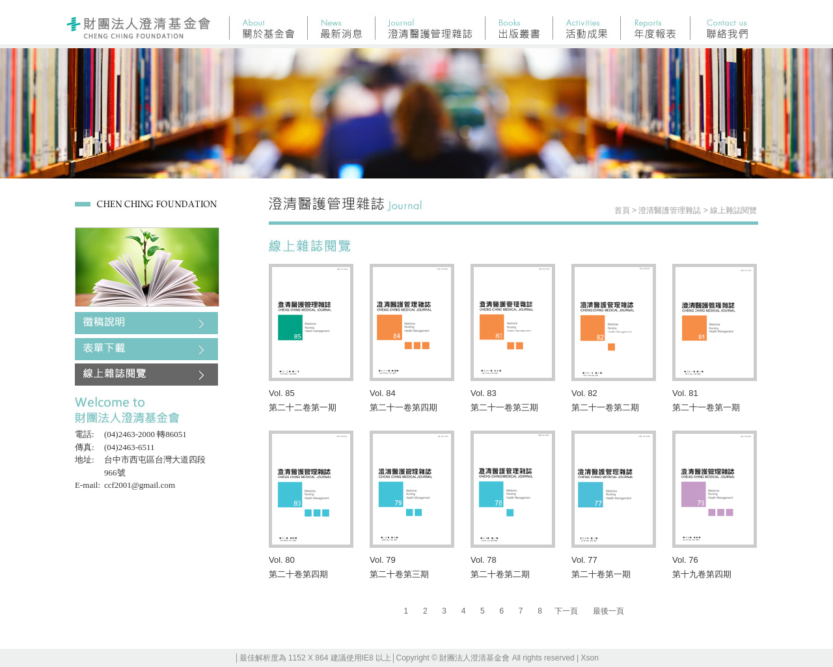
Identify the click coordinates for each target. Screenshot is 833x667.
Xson (590, 657)
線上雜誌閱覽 (733, 210)
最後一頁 (608, 611)
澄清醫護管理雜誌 (669, 210)
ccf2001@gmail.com (139, 485)
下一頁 (566, 611)
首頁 (622, 210)
